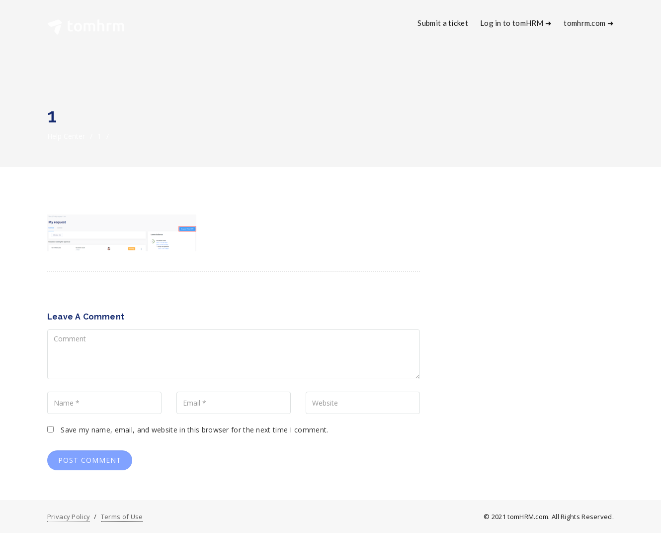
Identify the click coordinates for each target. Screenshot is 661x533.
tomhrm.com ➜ (589, 22)
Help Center (66, 136)
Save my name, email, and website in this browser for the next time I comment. (194, 429)
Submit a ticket (442, 22)
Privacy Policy (68, 516)
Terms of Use (122, 516)
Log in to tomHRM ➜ (516, 22)
